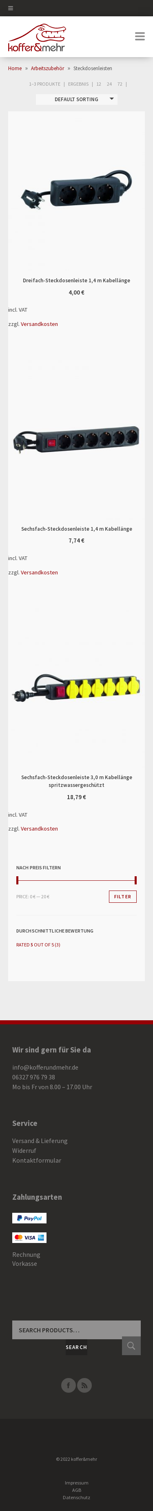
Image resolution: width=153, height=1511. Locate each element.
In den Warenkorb (111, 191)
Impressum (77, 1483)
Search (77, 1347)
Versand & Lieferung (40, 1141)
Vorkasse (24, 1263)
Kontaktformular (36, 1160)
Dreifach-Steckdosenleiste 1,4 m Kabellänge (42, 191)
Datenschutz (76, 1497)
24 (109, 84)
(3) (38, 945)
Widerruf (24, 1150)
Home (15, 68)
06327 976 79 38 (33, 1077)
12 (98, 84)
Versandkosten (39, 324)
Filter (122, 896)
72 (120, 84)
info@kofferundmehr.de (45, 1067)
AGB (76, 1490)
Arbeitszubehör (47, 68)
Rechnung (26, 1254)
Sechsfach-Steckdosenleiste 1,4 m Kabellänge (42, 440)
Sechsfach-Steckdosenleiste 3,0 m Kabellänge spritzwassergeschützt (42, 688)
